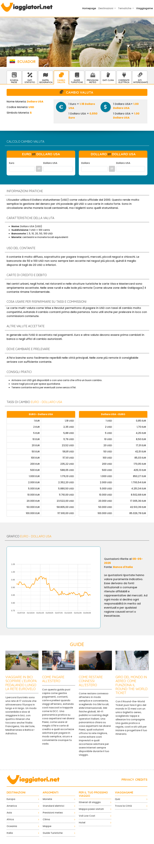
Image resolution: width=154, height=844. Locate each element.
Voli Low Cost (87, 816)
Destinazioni (16, 792)
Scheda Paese (14, 81)
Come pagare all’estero (53, 679)
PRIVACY (128, 779)
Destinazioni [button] (106, 8)
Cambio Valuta (61, 81)
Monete (47, 799)
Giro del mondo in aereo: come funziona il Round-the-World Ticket (132, 685)
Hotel (82, 822)
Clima (46, 819)
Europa (11, 799)
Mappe (47, 826)
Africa (10, 819)
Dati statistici (30, 81)
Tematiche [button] (125, 8)
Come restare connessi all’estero (91, 681)
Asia (9, 812)
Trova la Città (123, 806)
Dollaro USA (50, 163)
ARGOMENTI (51, 792)
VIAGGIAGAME (124, 792)
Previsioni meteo (53, 812)
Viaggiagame (144, 8)
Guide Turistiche (77, 81)
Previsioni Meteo (92, 81)
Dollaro (85, 163)
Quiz (117, 799)
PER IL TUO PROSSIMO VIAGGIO (93, 794)
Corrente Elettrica (123, 81)
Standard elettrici (53, 806)
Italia (10, 833)
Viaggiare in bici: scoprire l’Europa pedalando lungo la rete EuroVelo (21, 683)
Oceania (12, 826)
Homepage (89, 8)
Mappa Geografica (45, 81)
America (12, 806)
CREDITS (141, 779)
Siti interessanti (140, 81)
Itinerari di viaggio (90, 802)
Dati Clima (108, 80)
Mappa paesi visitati (91, 809)
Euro (11, 163)
